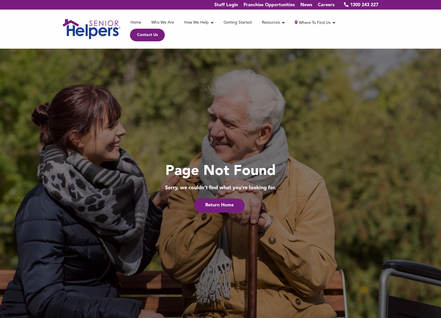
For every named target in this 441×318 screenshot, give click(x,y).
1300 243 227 (359, 4)
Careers (326, 5)
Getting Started (238, 22)
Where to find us (312, 23)
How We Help (196, 22)
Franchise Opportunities (269, 5)
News (306, 5)
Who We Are (162, 22)
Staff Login (226, 5)
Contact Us (147, 35)
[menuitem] (135, 23)
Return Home (219, 205)
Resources (271, 22)
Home (135, 22)
